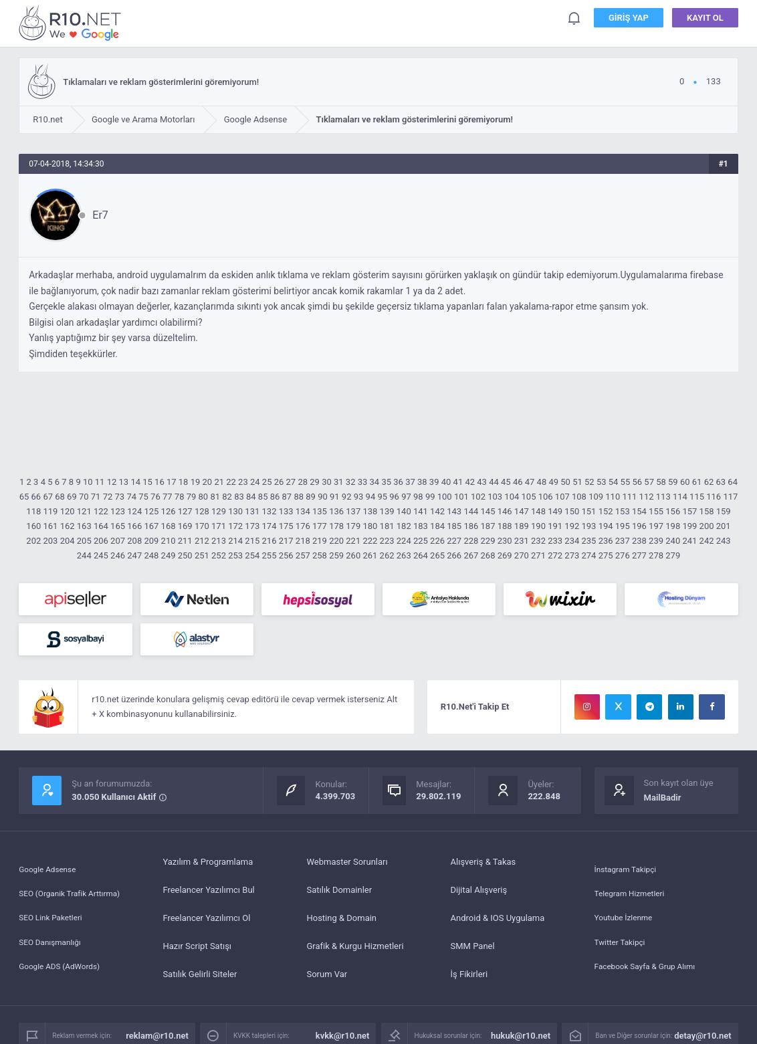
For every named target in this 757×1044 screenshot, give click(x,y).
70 (84, 497)
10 (88, 482)
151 (588, 511)
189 (521, 526)
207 (117, 541)
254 (252, 555)
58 (661, 482)
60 (685, 482)
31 (339, 482)
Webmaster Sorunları (346, 862)
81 (215, 497)
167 (151, 526)
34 (375, 482)
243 (723, 541)
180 (369, 526)
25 (267, 482)
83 (239, 497)
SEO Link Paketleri (54, 918)
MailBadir (662, 798)
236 (606, 541)
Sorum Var (326, 974)
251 (202, 555)
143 (454, 511)
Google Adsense (50, 862)
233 (555, 541)
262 (387, 555)
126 (168, 511)
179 (353, 526)
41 (458, 482)
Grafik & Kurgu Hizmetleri (354, 946)
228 (470, 541)
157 (689, 511)
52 (589, 482)
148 (538, 511)
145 (488, 511)
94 (371, 497)
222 (369, 541)
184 (437, 526)
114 (680, 497)
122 (101, 511)
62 (709, 482)
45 (506, 482)
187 (488, 526)
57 (649, 482)
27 (291, 482)
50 (565, 482)
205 (84, 541)
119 (50, 511)
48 (542, 482)
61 (697, 482)
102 (478, 497)
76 (155, 497)
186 (470, 526)
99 (430, 497)
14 (135, 482)
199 (689, 526)
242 (706, 541)
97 (406, 497)
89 (311, 497)
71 (96, 497)
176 (303, 526)
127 (185, 511)
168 (168, 526)
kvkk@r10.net (343, 1036)
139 (387, 511)
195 (622, 526)
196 (639, 526)
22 (231, 482)
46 (518, 482)
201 (723, 526)
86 (275, 497)
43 (482, 482)
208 (134, 541)
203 (50, 541)
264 (420, 555)
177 (319, 526)
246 (117, 555)
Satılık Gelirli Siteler (200, 974)
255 (269, 555)
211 (185, 541)
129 (218, 511)
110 (612, 497)
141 (420, 511)
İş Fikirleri (469, 974)
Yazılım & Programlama (208, 862)
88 (299, 497)
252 (218, 555)
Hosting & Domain (341, 918)
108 (579, 497)
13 (124, 482)
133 (286, 511)
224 (404, 541)
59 (673, 482)
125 (151, 511)
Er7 (100, 215)
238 (639, 541)
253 (235, 555)
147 (521, 511)
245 (101, 555)
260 (353, 555)
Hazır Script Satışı (197, 946)
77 (168, 497)
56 (637, 482)
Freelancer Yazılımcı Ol (206, 918)
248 (151, 555)
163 (84, 526)
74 (131, 497)
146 (505, 511)
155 (656, 511)
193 (588, 526)
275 (606, 555)
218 (303, 541)
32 (351, 482)
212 (202, 541)
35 (386, 482)
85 (263, 497)
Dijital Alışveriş (479, 890)
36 (398, 482)
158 (706, 511)
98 (418, 497)
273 (571, 555)
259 (336, 555)
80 (204, 497)
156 (672, 511)
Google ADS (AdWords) (63, 974)
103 (495, 497)
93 (359, 497)
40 (446, 482)
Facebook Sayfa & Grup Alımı (650, 974)
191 (555, 526)
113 (663, 497)
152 (606, 511)
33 (363, 482)
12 (112, 482)
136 (336, 511)
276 (622, 555)
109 (595, 497)
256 (286, 555)
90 (323, 497)
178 (336, 526)
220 (336, 541)
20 (208, 482)
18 (184, 482)
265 (437, 555)
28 (303, 482)
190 (538, 526)
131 (252, 511)
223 (387, 541)
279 (672, 555)
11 (100, 482)
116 (713, 497)
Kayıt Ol (705, 20)
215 (252, 541)
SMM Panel (473, 946)
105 (529, 497)
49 (553, 482)
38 (422, 482)
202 (33, 541)
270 (521, 555)
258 (319, 555)
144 (470, 511)
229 (488, 541)
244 (84, 555)
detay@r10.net (703, 1036)
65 (24, 497)
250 (185, 555)
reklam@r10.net (157, 1036)
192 (571, 526)
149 (555, 511)
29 (315, 482)
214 (235, 541)
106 (545, 497)
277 (639, 555)
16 (159, 482)
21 (219, 482)
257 (303, 555)
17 (172, 482)
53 (602, 482)
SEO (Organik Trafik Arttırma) (75, 890)
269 (505, 555)
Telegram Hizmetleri (633, 890)
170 (202, 526)
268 (488, 555)
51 (577, 482)
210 (168, 541)
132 (269, 511)
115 (696, 497)
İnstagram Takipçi (628, 862)
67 (48, 497)
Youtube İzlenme (626, 918)
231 (521, 541)
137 (353, 511)
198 (672, 526)
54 (614, 482)
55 (626, 482)
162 (67, 526)
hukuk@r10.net (520, 1036)
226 (437, 541)
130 (235, 511)
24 (255, 482)
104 (511, 497)
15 (147, 482)
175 (286, 526)
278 (656, 555)
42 (470, 482)
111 (629, 497)
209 (151, 541)
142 (437, 511)
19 (196, 482)
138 (369, 511)
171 (218, 526)
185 (454, 526)
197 (656, 526)
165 (117, 526)
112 (646, 497)
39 (434, 482)
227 (454, 541)
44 (494, 482)
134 (303, 511)
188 (505, 526)
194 (606, 526)
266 (454, 555)
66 (36, 497)
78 (180, 497)
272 (555, 555)
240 (672, 541)
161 (50, 526)
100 (444, 497)
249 (168, 555)
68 (60, 497)
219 (319, 541)
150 (571, 511)
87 (287, 497)
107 (562, 497)
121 (84, 511)
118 (33, 511)
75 (143, 497)
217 (286, 541)
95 (382, 497)
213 (218, 541)
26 (279, 482)
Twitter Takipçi (622, 946)
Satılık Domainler (339, 890)
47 (530, 482)
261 (369, 555)
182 (404, 526)
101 (461, 497)
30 (327, 482)
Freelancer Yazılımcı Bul (208, 890)
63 (721, 482)
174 (269, 526)
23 (243, 482)
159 (723, 511)
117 (730, 497)
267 (470, 555)
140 (404, 511)
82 (227, 497)
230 (505, 541)
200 (706, 526)
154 (639, 511)
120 (67, 511)
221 (353, 541)
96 (394, 497)
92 (347, 497)
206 (101, 541)
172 (235, 526)
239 (656, 541)
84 (251, 497)
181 (387, 526)
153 (622, 511)
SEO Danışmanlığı (53, 946)
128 (202, 511)
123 (117, 511)
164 (101, 526)
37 (410, 482)
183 (420, 526)
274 (588, 555)
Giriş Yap (629, 20)
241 (689, 541)
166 (134, 526)
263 (404, 555)
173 (252, 526)
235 (588, 541)
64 (733, 482)
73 (120, 497)
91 (335, 497)
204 (67, 541)
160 (33, 526)
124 (134, 511)
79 (192, 497)
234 (571, 541)
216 (269, 541)
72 (108, 497)
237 (622, 541)
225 (420, 541)
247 (134, 555)
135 (319, 511)
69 (72, 497)
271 (538, 555)
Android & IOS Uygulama (498, 918)
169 (185, 526)
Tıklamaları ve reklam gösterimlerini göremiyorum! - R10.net (72, 22)
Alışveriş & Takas (483, 862)
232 (538, 541)
